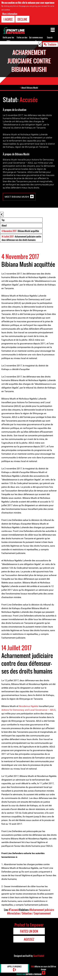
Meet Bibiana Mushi (17, 196)
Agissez (29, 939)
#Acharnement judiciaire (41, 910)
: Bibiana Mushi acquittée (20, 231)
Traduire (52, 44)
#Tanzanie (14, 910)
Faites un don (22, 37)
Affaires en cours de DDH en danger (43, 968)
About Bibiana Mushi (29, 87)
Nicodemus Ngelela (28, 706)
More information (9, 13)
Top (3, 220)
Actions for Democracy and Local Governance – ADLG (28, 710)
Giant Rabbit (38, 955)
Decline (22, 19)
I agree (8, 19)
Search (49, 37)
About (4, 225)
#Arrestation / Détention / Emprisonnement (29, 913)
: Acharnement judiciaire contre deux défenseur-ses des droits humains (21, 238)
